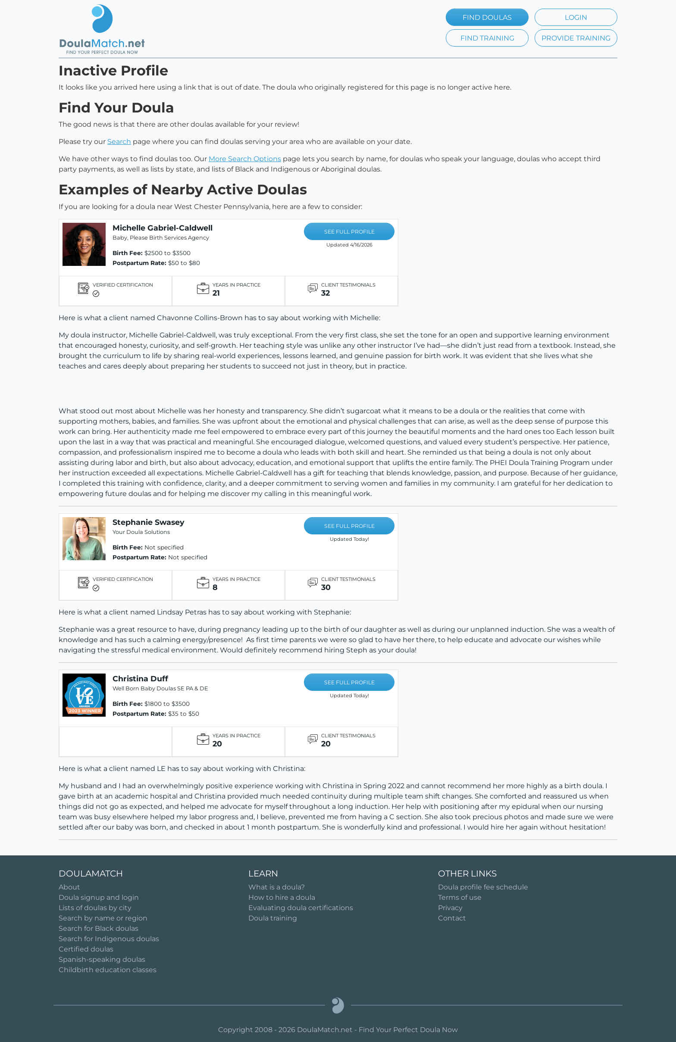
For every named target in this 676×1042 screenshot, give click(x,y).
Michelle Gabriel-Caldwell (163, 227)
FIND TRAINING (487, 38)
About (69, 887)
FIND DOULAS (487, 17)
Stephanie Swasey (149, 522)
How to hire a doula (281, 897)
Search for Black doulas (98, 928)
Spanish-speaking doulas (102, 959)
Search (119, 141)
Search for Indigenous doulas (109, 939)
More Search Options (245, 159)
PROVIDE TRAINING (575, 38)
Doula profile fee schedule (483, 887)
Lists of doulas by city (95, 908)
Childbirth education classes (107, 970)
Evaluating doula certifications (300, 908)
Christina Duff (140, 678)
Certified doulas (86, 949)
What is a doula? (276, 887)
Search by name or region (103, 918)
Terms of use (460, 897)
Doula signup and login (99, 897)
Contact (452, 918)
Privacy (450, 908)
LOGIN (576, 17)
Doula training (272, 918)
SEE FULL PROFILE (349, 231)
